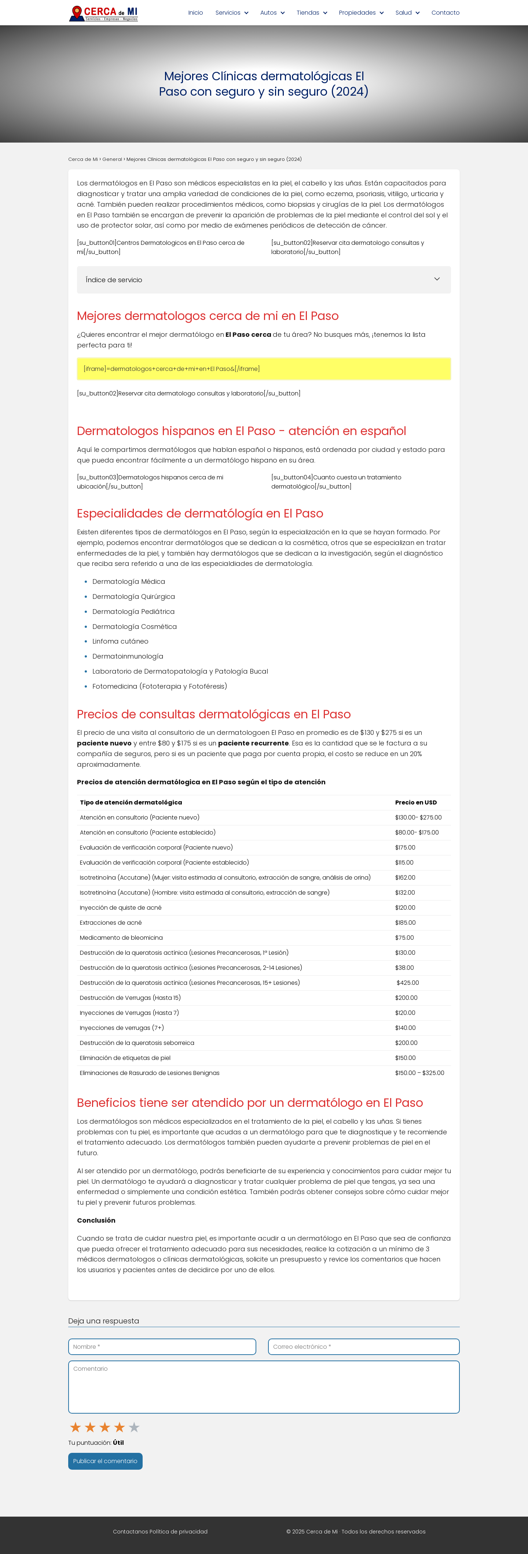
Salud (404, 12)
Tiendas (308, 12)
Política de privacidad (179, 1531)
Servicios (228, 12)
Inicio (195, 12)
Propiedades (357, 12)
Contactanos (130, 1531)
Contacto (446, 12)
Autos (268, 12)
